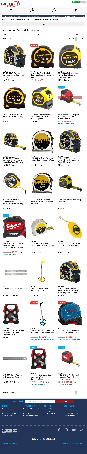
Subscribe (64, 401)
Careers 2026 (7, 415)
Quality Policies (49, 409)
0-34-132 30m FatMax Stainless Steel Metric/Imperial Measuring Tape (13, 203)
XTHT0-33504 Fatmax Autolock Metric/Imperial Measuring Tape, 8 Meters (68, 291)
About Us (5, 409)
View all (12, 39)
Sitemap (68, 418)
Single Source (70, 415)
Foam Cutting (70, 411)
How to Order (28, 411)
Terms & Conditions (50, 413)
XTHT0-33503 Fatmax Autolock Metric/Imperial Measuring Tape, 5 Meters (13, 160)
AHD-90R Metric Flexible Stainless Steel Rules (12, 376)
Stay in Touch (18, 401)
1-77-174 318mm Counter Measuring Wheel (40, 290)
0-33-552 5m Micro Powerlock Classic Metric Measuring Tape (42, 159)
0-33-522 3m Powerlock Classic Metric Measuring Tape (42, 244)
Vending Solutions (71, 409)
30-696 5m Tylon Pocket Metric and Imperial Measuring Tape (42, 75)
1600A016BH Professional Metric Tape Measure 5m (68, 331)
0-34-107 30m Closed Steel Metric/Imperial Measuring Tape (69, 245)
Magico (69, 443)
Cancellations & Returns (31, 415)
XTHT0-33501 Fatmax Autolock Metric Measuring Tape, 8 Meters (68, 160)
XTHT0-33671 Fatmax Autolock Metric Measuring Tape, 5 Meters (13, 75)
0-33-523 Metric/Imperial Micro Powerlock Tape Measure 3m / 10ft (42, 202)
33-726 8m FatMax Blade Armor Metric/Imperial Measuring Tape (68, 75)
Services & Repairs (71, 413)
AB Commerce (81, 443)
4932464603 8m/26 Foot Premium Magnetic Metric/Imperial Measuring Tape (13, 246)
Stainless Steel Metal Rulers (14, 289)
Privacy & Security (50, 411)
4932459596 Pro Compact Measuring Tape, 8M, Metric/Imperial (68, 377)
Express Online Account (31, 409)
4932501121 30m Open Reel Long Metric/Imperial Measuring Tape (13, 332)
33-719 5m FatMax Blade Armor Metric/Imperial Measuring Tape (40, 117)
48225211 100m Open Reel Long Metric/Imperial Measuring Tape (40, 377)
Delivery (26, 413)
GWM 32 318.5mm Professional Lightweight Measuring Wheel (42, 331)
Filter (43, 24)
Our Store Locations (9, 413)
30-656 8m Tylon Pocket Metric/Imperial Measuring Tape (13, 117)
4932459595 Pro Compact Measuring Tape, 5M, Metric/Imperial (68, 117)
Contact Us (6, 411)
